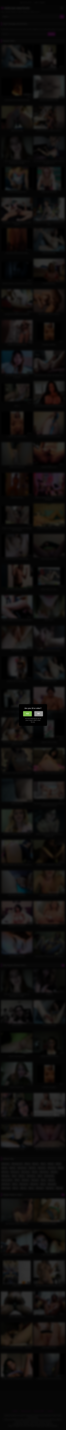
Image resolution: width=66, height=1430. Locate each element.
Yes (27, 714)
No (38, 714)
